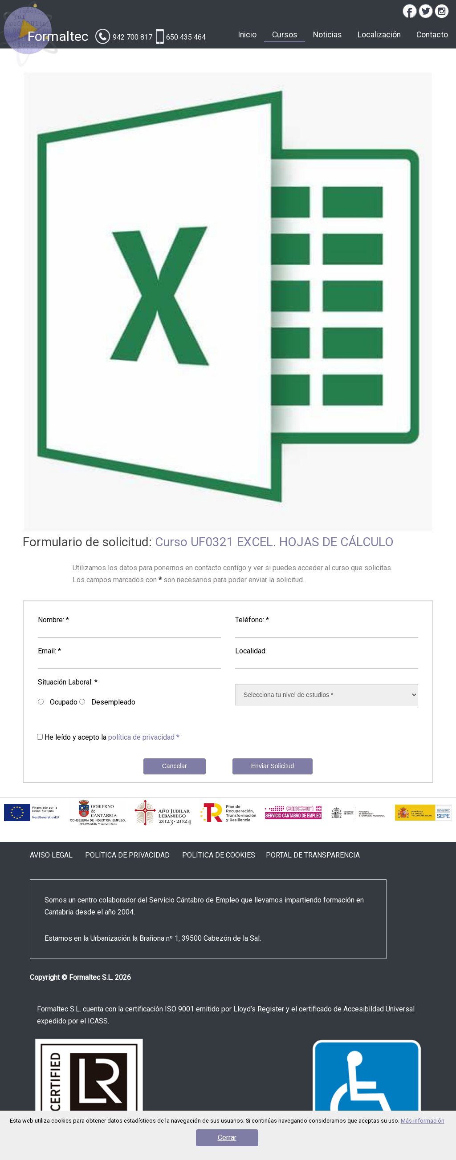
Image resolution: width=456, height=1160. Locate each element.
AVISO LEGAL (51, 855)
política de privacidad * (143, 737)
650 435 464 (186, 37)
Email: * (49, 651)
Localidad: (251, 651)
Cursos (284, 34)
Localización (379, 34)
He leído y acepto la (112, 737)
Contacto (432, 34)
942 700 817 (132, 37)
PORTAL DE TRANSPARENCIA (313, 855)
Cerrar (227, 1137)
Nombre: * (53, 620)
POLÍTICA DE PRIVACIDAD (127, 855)
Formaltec (58, 36)
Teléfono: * (252, 620)
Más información (422, 1120)
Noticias (327, 34)
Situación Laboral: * (68, 682)
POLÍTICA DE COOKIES (218, 855)
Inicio (247, 34)
